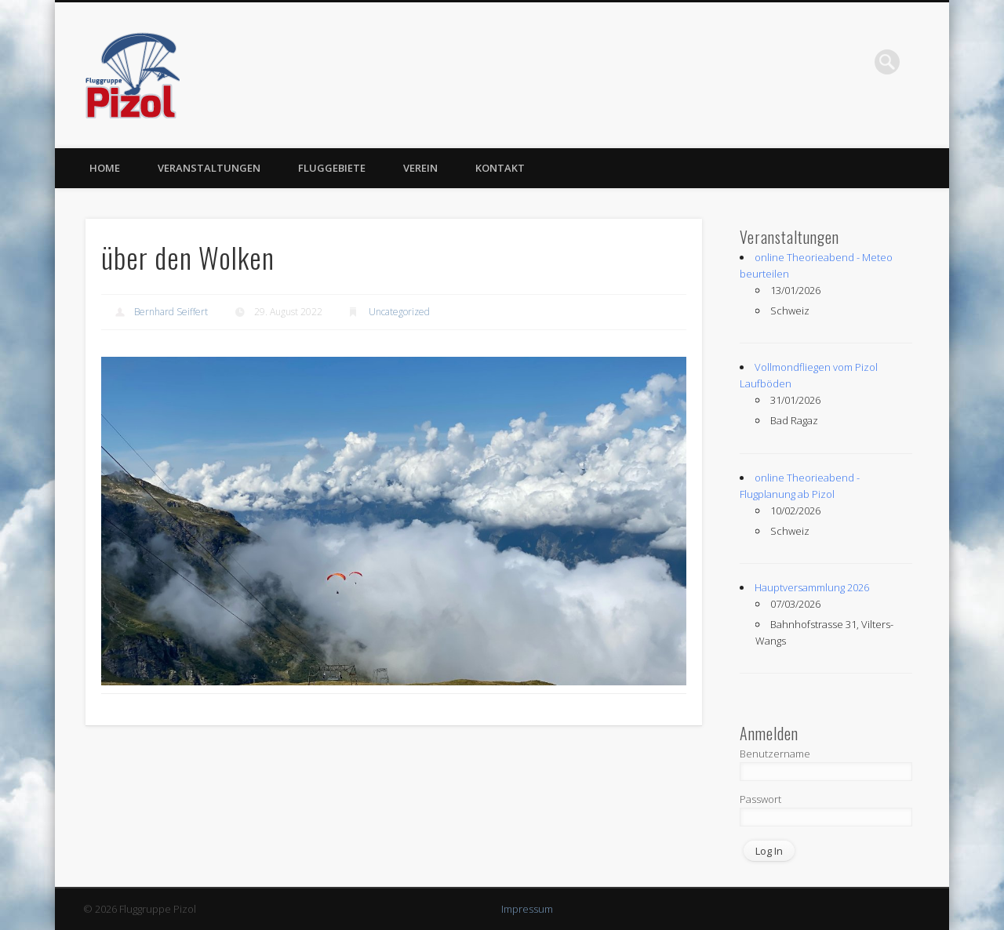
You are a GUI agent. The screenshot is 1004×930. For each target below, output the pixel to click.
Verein (420, 168)
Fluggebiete (332, 168)
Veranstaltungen (209, 168)
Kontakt (500, 168)
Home (104, 168)
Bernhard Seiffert (171, 311)
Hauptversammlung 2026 (812, 587)
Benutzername (775, 754)
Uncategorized (399, 311)
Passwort (760, 799)
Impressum (527, 909)
